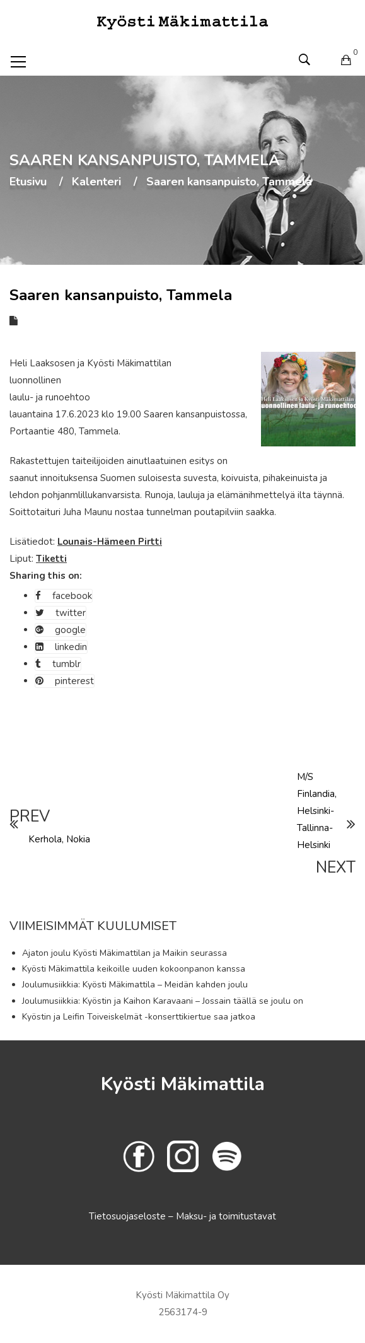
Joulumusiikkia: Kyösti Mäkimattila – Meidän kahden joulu (135, 985)
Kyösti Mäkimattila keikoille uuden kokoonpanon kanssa (133, 969)
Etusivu (28, 182)
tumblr (58, 664)
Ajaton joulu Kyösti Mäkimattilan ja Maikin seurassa (124, 953)
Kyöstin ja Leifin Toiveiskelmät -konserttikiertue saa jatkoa (138, 1017)
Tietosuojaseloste (128, 1216)
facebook (63, 596)
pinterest (64, 681)
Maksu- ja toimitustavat (226, 1216)
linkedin (61, 647)
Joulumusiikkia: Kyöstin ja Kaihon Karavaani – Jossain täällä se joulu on (162, 1001)
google (60, 630)
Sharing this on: (45, 575)
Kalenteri (96, 182)
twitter (60, 613)
